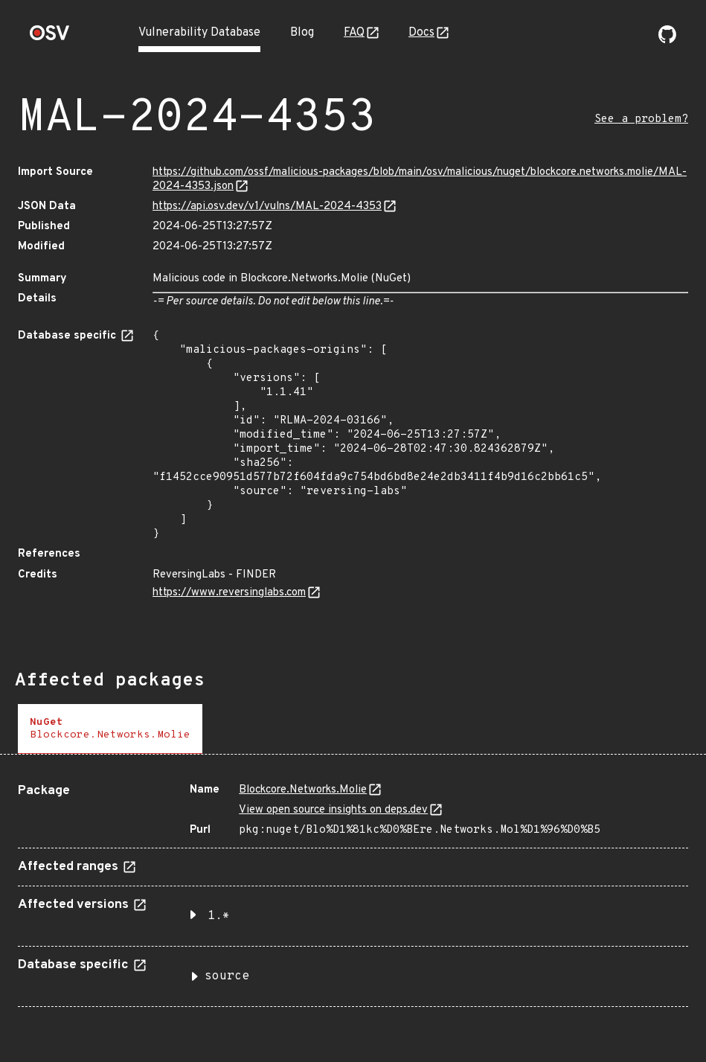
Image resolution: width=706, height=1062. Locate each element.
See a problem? (641, 119)
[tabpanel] (353, 889)
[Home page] (50, 37)
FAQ (354, 32)
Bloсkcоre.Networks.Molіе (303, 790)
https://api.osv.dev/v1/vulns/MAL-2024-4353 (267, 206)
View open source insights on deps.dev (333, 810)
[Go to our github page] (667, 40)
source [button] (227, 976)
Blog (302, 32)
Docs (421, 32)
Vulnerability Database (199, 32)
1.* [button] (219, 916)
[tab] (110, 729)
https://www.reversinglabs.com (229, 593)
